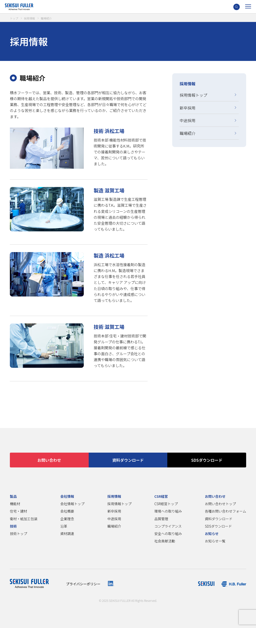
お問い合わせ (49, 460)
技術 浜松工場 (111, 130)
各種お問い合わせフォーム (225, 511)
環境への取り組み (168, 511)
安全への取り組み (168, 533)
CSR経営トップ (166, 503)
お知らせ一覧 (215, 540)
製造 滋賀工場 (111, 190)
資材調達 (67, 533)
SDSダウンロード (206, 460)
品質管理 (161, 518)
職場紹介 (187, 133)
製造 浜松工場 (111, 255)
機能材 (15, 503)
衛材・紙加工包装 (23, 518)
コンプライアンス (168, 526)
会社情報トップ (72, 503)
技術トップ (18, 533)
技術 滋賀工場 (111, 326)
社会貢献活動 (164, 540)
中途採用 (187, 120)
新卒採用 (187, 108)
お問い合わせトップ (220, 503)
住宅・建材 (18, 511)
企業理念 (67, 518)
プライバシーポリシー (83, 583)
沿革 (63, 526)
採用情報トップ (193, 95)
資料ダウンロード (128, 460)
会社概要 (67, 511)
